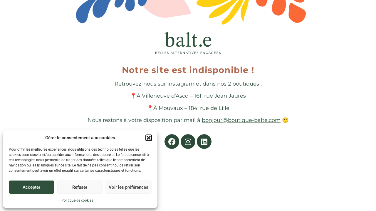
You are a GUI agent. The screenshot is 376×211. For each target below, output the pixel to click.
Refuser (79, 187)
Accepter (31, 187)
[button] (149, 138)
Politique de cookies (77, 200)
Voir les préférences (128, 187)
